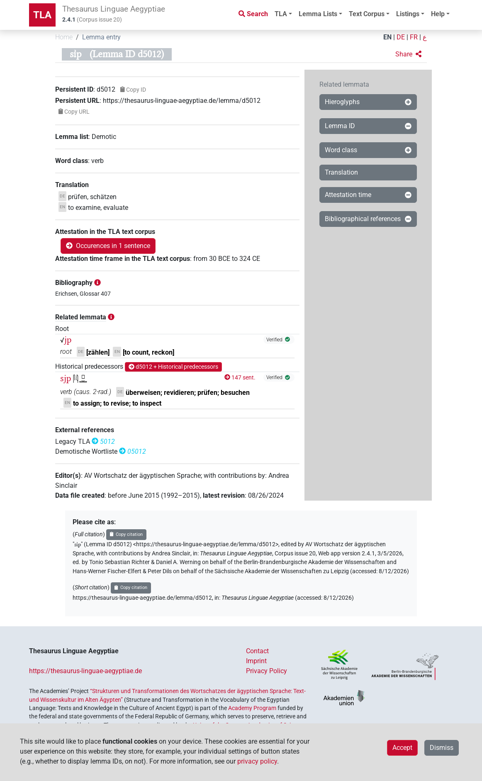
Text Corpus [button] (367, 14)
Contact (257, 651)
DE (401, 37)
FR (414, 37)
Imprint (256, 661)
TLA (42, 15)
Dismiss (441, 748)
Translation (341, 172)
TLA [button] (281, 14)
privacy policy (257, 761)
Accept (402, 748)
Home (64, 37)
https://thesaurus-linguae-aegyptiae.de (85, 671)
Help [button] (438, 14)
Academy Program (252, 708)
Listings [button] (407, 14)
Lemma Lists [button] (318, 14)
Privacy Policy (266, 671)
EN (387, 37)
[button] (408, 54)
